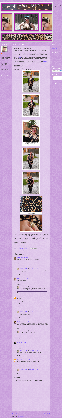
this (20, 57)
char (18, 278)
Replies (19, 266)
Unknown (19, 296)
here (17, 51)
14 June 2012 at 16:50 (33, 330)
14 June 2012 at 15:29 (25, 296)
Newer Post (15, 414)
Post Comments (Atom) (22, 416)
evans (32, 250)
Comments (55, 79)
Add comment (17, 377)
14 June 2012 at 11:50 (33, 286)
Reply (18, 263)
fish (34, 250)
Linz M (18, 257)
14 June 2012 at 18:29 (33, 350)
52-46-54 (27, 62)
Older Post (47, 414)
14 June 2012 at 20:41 (33, 369)
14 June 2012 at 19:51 (25, 359)
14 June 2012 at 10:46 (33, 268)
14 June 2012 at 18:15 (23, 342)
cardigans (18, 250)
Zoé (17, 342)
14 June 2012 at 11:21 (23, 278)
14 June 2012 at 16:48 (33, 311)
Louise (18, 321)
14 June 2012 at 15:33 (24, 321)
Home (31, 414)
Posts (54, 77)
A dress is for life (23, 268)
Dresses (28, 250)
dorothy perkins (24, 250)
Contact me (54, 48)
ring (36, 250)
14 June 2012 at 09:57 (24, 257)
